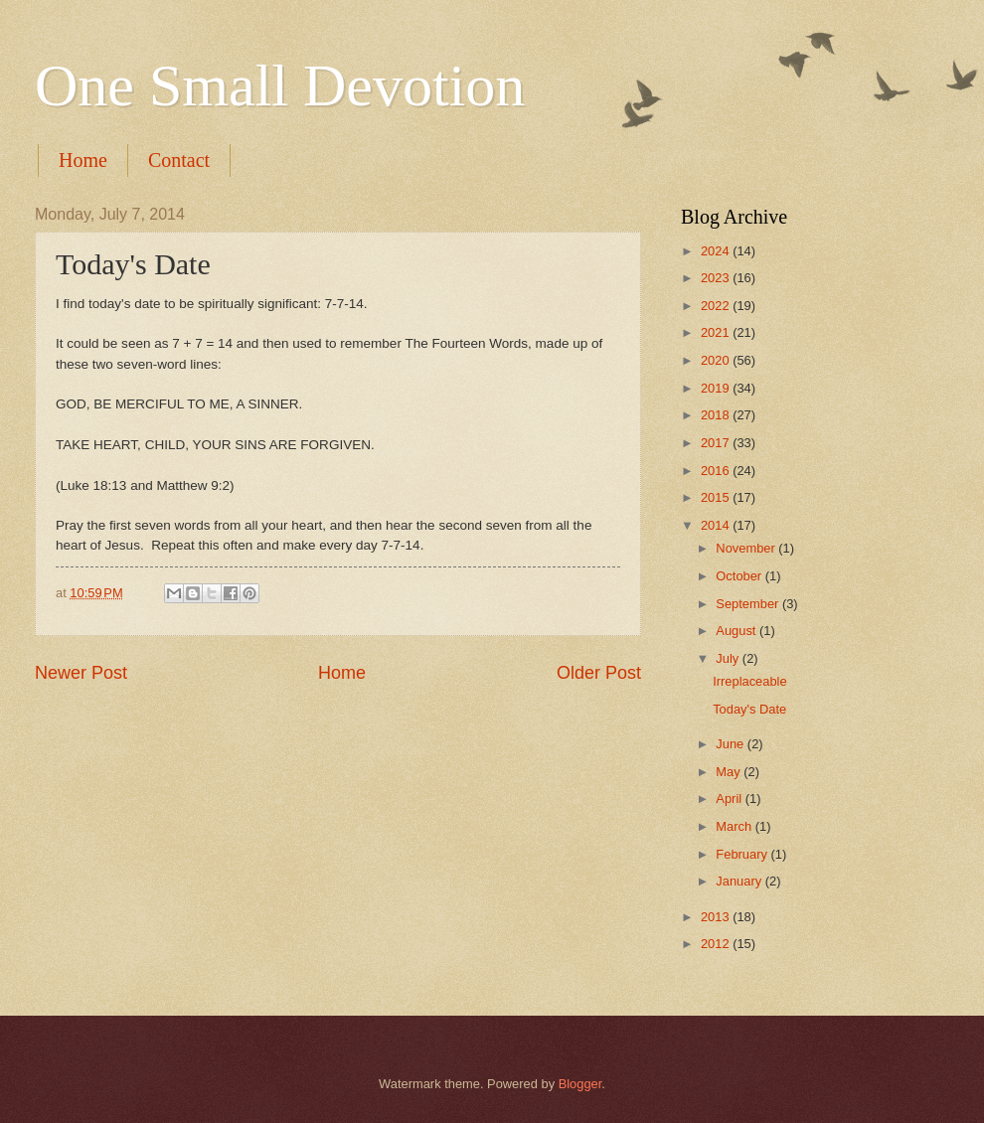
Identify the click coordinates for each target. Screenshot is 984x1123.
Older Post (599, 673)
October (740, 575)
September (749, 603)
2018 (717, 414)
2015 (717, 497)
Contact (179, 160)
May (729, 771)
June (731, 743)
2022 (717, 305)
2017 (717, 442)
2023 (717, 277)
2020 (717, 360)
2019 (717, 388)
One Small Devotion (280, 85)
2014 (717, 525)
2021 (717, 332)
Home (83, 160)
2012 (717, 943)
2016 (717, 470)
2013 (717, 916)
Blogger (580, 1083)
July (728, 658)
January (740, 881)
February (743, 854)
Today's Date (749, 709)
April (730, 798)
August (737, 630)
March (735, 826)
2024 (717, 250)
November (747, 548)
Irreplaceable (749, 681)
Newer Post (81, 673)
